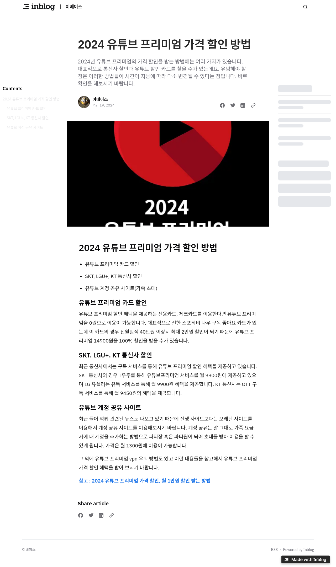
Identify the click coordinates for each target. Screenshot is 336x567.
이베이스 (100, 99)
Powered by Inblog (298, 549)
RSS (274, 549)
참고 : (145, 481)
